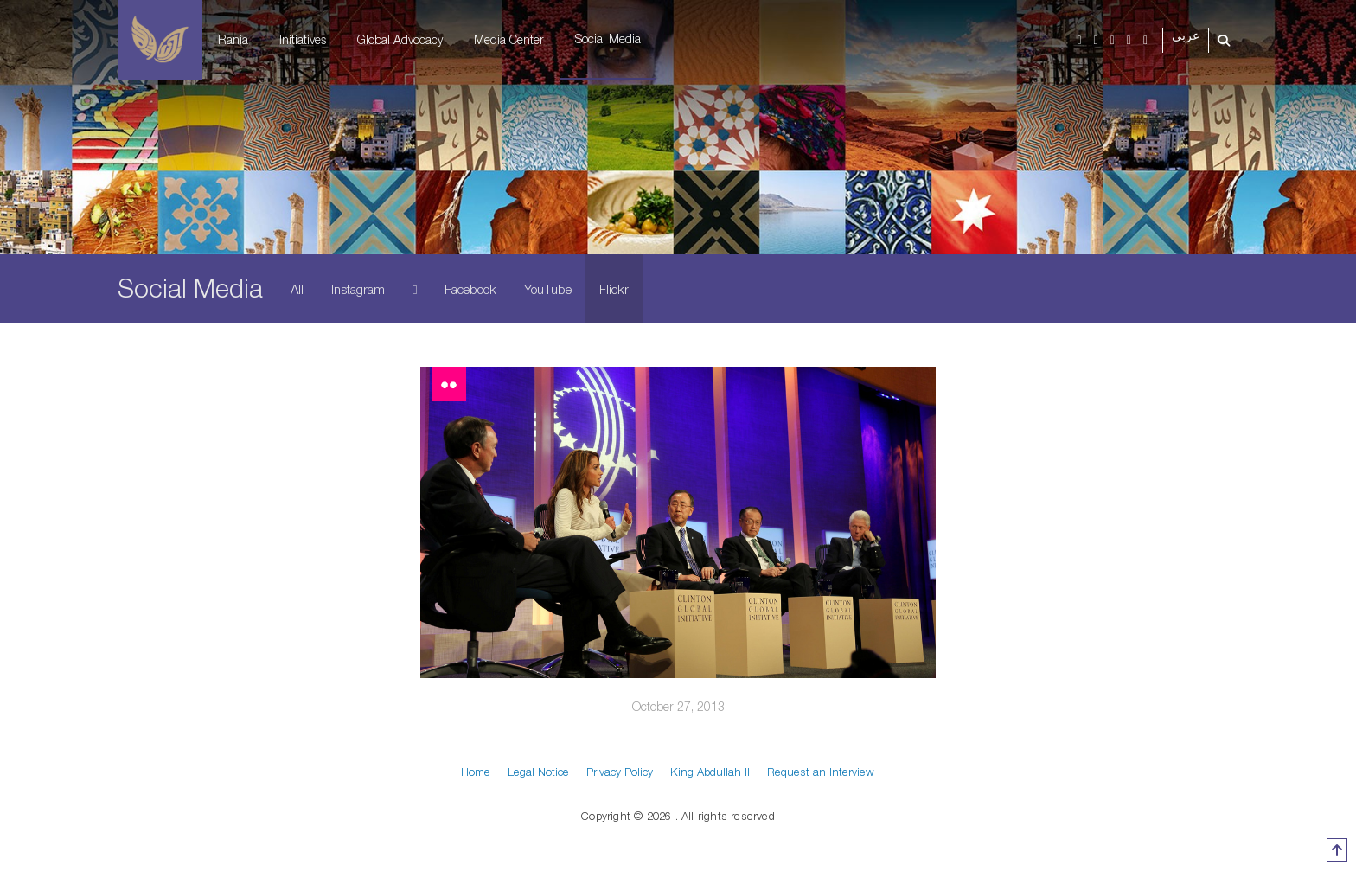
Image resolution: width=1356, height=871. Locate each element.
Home (475, 771)
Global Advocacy (400, 39)
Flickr (614, 289)
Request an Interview (820, 771)
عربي (1185, 35)
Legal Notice (538, 771)
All (297, 289)
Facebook (470, 289)
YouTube (548, 289)
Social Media (608, 38)
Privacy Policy (619, 771)
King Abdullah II (710, 771)
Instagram (358, 289)
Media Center (509, 39)
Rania (233, 39)
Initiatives (302, 39)
